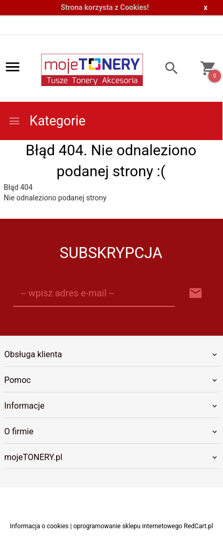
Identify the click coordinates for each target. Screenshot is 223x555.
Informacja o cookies (39, 526)
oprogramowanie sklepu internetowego (128, 526)
